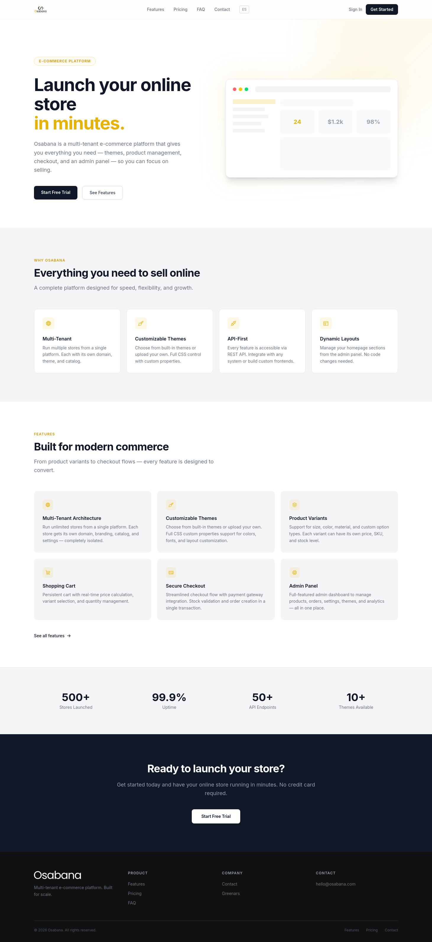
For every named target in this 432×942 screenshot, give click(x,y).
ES (244, 9)
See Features (102, 192)
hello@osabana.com (335, 883)
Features (155, 9)
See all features (52, 635)
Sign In (355, 9)
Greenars (231, 893)
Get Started (382, 9)
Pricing (181, 9)
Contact (222, 9)
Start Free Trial (55, 192)
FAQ (201, 9)
